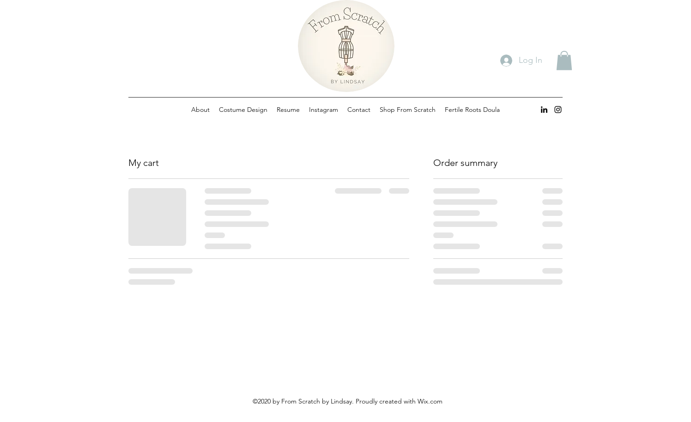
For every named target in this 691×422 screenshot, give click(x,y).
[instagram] (558, 109)
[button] (564, 60)
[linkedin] (544, 109)
